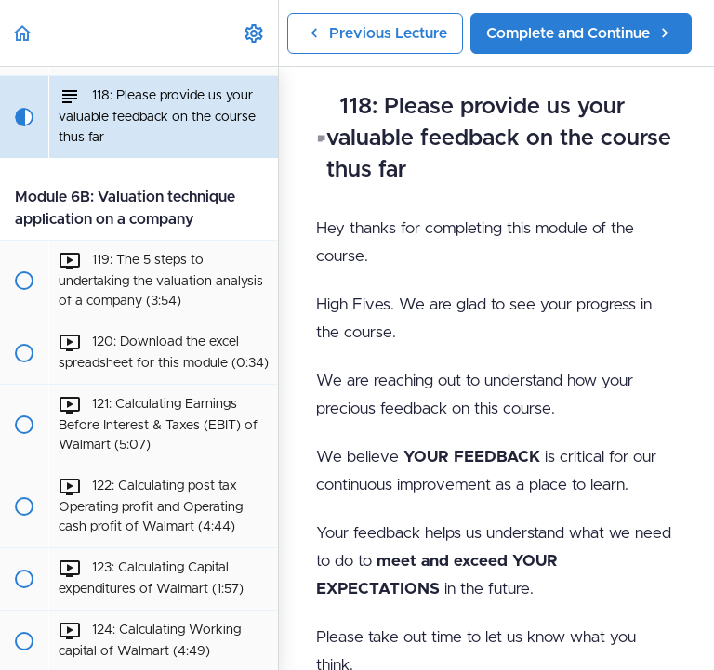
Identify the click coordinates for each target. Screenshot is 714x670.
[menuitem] (254, 33)
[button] (23, 33)
